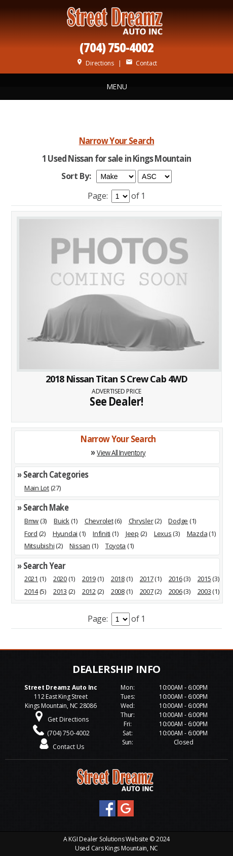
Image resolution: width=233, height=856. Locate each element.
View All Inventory (121, 452)
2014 (31, 591)
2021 (31, 578)
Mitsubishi (39, 545)
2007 (146, 591)
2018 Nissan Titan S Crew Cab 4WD (116, 379)
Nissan (79, 545)
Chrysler (141, 520)
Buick (61, 520)
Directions (95, 63)
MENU (116, 86)
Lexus (163, 533)
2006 (175, 591)
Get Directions (68, 719)
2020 (60, 578)
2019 (89, 578)
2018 (118, 578)
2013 (60, 591)
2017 (146, 578)
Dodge (178, 520)
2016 (175, 578)
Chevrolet (99, 520)
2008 (118, 591)
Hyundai (65, 533)
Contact (141, 63)
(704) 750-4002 (116, 47)
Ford (30, 533)
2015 (204, 578)
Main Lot (36, 487)
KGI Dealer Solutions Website (108, 839)
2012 (89, 591)
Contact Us (68, 746)
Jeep (132, 533)
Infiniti (101, 533)
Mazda (197, 533)
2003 (204, 591)
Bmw (31, 520)
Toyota (115, 545)
